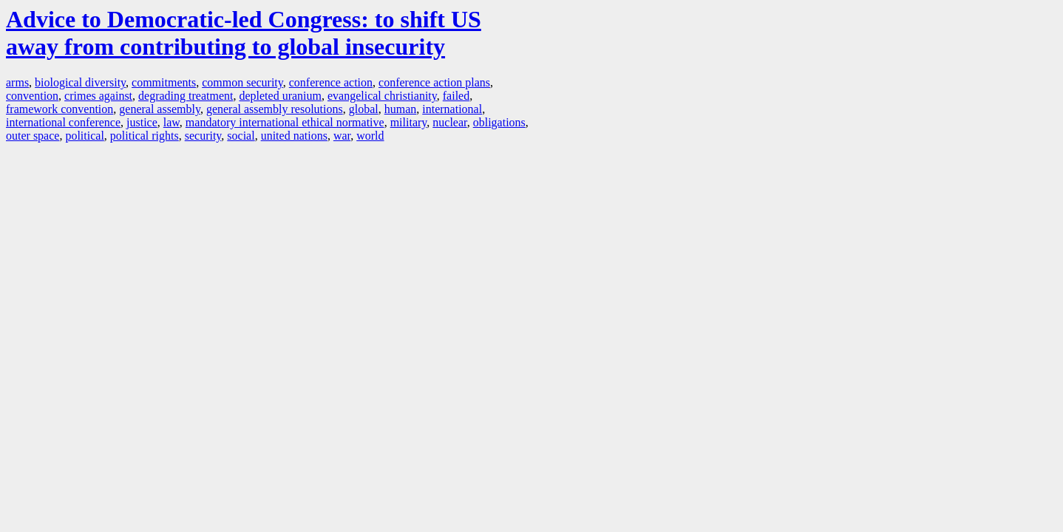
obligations (499, 122)
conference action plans (434, 82)
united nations (294, 135)
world (370, 135)
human (400, 109)
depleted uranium (280, 95)
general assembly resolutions (274, 109)
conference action (331, 82)
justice (141, 122)
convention (32, 95)
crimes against (98, 95)
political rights (144, 135)
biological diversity (80, 82)
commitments (164, 82)
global (363, 109)
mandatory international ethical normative (285, 122)
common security (242, 82)
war (341, 135)
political (84, 135)
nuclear (449, 122)
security (203, 135)
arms (17, 82)
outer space (32, 135)
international (452, 109)
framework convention (59, 109)
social (240, 135)
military (408, 122)
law (171, 122)
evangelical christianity (382, 95)
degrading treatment (185, 95)
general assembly (159, 109)
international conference (63, 122)
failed (456, 95)
